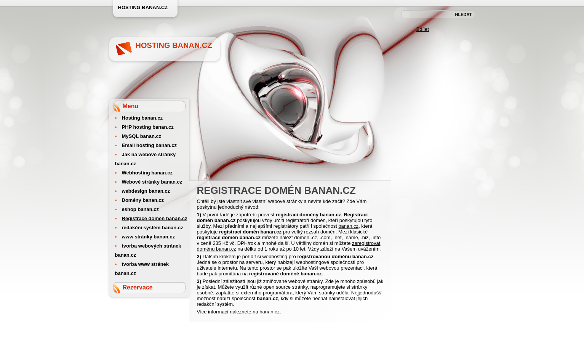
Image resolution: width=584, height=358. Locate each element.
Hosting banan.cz (174, 45)
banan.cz (348, 226)
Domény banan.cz (143, 200)
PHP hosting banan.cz (148, 127)
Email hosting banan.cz (149, 145)
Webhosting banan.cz (147, 173)
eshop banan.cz (140, 209)
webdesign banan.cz (146, 191)
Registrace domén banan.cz (154, 218)
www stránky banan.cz (148, 237)
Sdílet (422, 29)
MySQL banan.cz (142, 136)
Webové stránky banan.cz (152, 182)
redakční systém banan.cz (152, 227)
